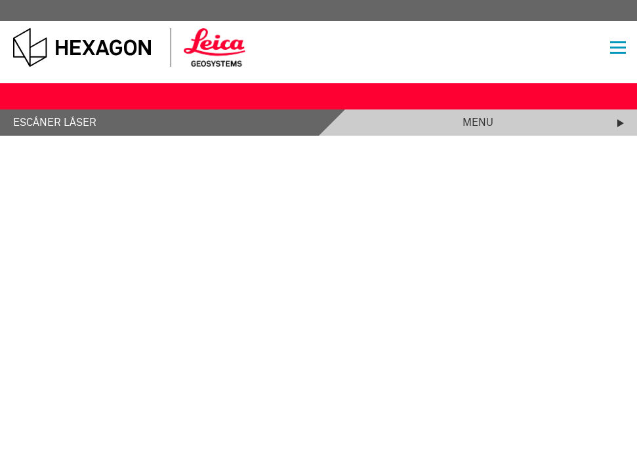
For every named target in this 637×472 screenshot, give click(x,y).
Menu (477, 122)
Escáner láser (54, 122)
